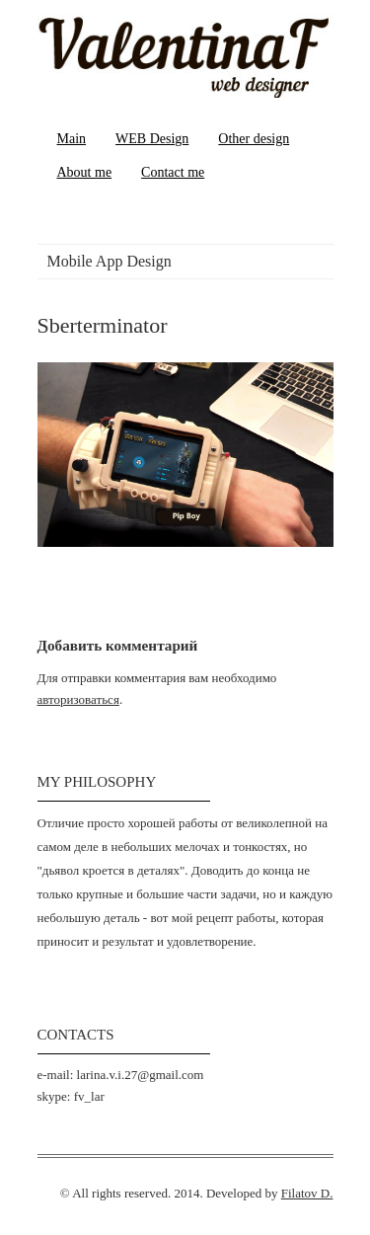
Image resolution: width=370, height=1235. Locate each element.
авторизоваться (78, 699)
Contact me (172, 172)
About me (84, 172)
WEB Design (151, 138)
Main (72, 138)
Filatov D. (307, 1193)
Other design (253, 138)
